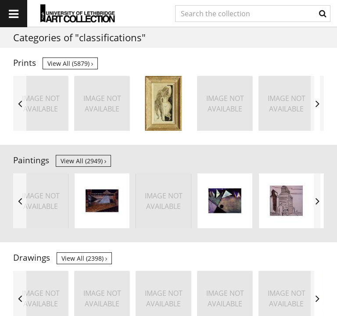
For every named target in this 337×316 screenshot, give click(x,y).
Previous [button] (19, 103)
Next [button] (317, 103)
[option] (40, 103)
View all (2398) (84, 258)
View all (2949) (83, 161)
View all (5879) (70, 63)
